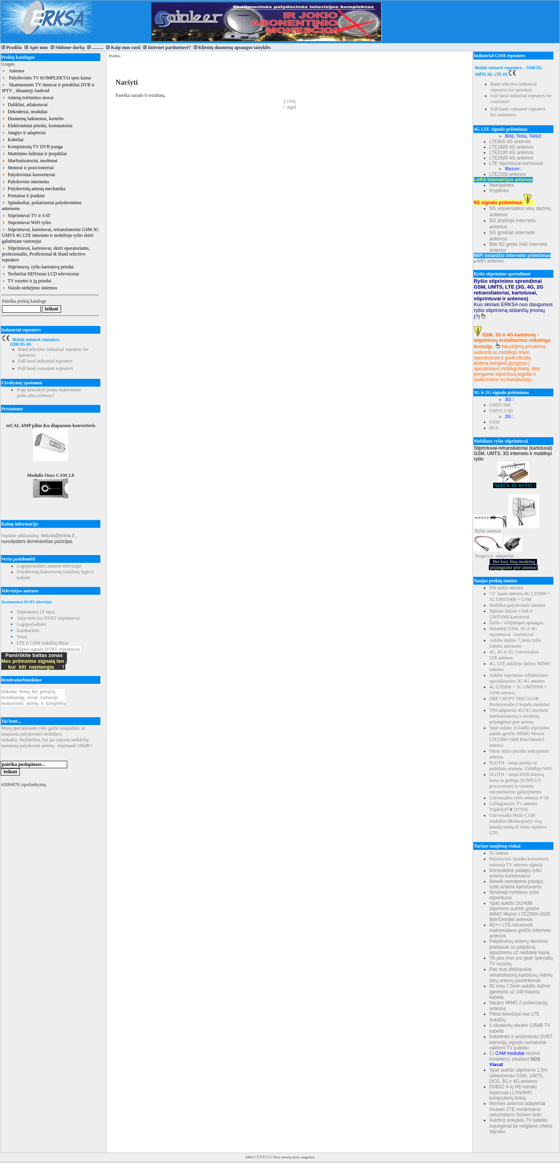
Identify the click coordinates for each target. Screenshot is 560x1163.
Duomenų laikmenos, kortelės (33, 118)
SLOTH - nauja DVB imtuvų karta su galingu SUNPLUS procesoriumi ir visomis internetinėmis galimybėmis (516, 783)
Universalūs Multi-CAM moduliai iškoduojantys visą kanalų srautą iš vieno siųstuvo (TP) (517, 824)
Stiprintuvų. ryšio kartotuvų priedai (38, 267)
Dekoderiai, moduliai (24, 111)
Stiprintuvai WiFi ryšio (26, 222)
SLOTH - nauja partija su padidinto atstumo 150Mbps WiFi (520, 765)
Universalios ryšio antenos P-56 (519, 797)
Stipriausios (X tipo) (36, 612)
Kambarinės (28, 630)
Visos (22, 636)
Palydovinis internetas (25, 181)
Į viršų (290, 101)
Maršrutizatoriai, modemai (30, 160)
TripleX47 (499, 809)
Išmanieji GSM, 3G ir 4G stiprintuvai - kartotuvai (513, 631)
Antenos (13, 71)
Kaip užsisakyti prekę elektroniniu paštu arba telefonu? (49, 392)
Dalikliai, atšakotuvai (25, 104)
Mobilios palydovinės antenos (517, 605)
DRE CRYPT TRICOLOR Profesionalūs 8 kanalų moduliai (519, 701)
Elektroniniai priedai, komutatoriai (37, 125)
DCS (493, 428)
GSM (494, 422)
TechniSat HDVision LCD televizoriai (40, 274)
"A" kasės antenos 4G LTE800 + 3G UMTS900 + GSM (519, 596)
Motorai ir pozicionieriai (28, 167)
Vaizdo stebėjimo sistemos (29, 288)
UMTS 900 (499, 405)
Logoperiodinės (31, 624)
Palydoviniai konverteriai (28, 174)
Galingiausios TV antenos (513, 803)
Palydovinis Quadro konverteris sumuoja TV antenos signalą (519, 861)
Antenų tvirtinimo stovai (27, 97)
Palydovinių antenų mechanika (33, 188)
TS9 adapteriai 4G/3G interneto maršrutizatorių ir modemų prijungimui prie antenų (518, 716)
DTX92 (521, 809)
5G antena (498, 853)
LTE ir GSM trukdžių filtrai (42, 643)
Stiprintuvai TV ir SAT (26, 215)
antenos (494, 531)
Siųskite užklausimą (19, 535)
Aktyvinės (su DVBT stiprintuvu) (48, 618)
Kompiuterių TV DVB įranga (32, 146)
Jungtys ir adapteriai (24, 132)
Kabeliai (13, 139)
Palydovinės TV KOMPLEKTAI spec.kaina (46, 78)
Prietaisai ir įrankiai (23, 195)
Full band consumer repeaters (45, 368)
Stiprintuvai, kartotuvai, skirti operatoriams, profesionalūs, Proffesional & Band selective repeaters (46, 254)
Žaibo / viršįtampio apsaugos (516, 622)
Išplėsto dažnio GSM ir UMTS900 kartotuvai (511, 614)
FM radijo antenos (506, 587)
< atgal (289, 107)
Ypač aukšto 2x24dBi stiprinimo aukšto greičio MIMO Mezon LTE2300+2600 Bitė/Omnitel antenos (519, 736)
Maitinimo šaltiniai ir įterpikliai (34, 153)
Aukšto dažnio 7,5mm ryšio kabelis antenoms (515, 643)
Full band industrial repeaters (45, 361)
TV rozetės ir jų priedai (26, 281)
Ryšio (480, 531)
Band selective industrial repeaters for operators (513, 87)
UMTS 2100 (501, 410)
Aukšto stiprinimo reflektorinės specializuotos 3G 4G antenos (518, 678)
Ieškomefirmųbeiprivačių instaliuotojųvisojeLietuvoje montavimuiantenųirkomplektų (33, 697)
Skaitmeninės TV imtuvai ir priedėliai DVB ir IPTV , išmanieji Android (48, 87)
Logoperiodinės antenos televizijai (49, 566)
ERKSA (264, 1156)
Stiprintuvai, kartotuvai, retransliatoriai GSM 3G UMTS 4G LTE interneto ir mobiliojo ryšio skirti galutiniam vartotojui (50, 235)
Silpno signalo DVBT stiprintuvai (48, 649)
